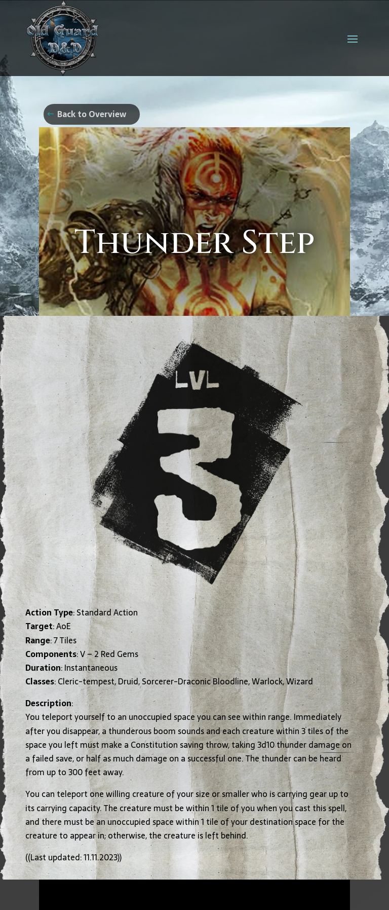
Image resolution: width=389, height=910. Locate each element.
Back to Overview (91, 114)
